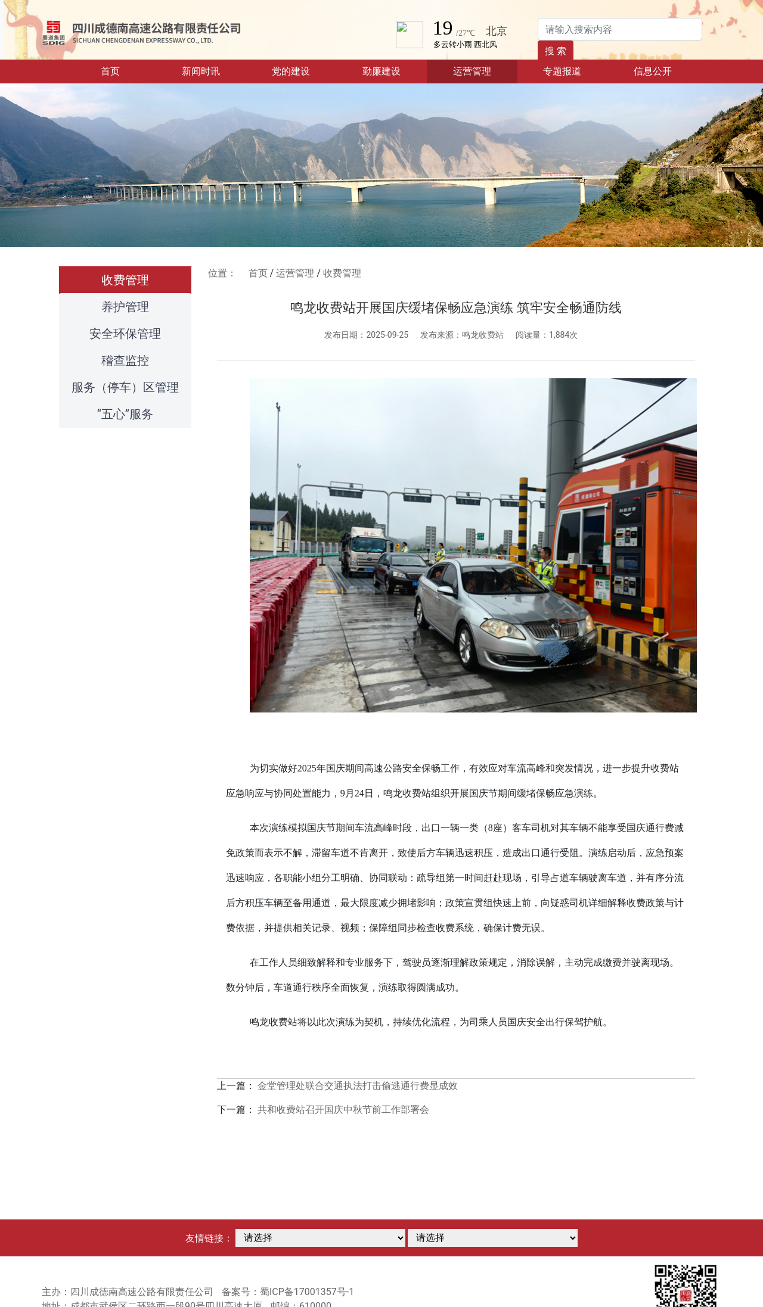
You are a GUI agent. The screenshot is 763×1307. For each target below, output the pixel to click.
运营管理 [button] (472, 71)
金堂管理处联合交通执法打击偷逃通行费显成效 (358, 1085)
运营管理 (295, 273)
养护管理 (125, 307)
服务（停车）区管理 (125, 387)
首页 (128, 70)
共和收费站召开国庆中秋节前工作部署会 (343, 1109)
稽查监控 (125, 360)
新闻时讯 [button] (201, 71)
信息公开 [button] (653, 71)
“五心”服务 (125, 414)
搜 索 (555, 51)
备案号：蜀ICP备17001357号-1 (288, 1291)
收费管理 (125, 280)
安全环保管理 (125, 333)
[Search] (620, 29)
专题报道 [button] (562, 71)
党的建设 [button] (291, 71)
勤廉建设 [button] (381, 71)
